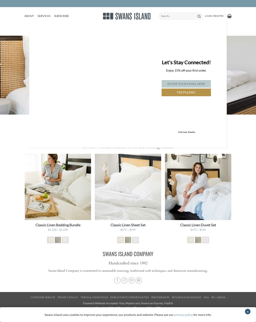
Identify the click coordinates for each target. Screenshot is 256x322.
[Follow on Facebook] (117, 280)
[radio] (50, 240)
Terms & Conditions (94, 297)
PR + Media (218, 297)
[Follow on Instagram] (124, 280)
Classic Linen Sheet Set (128, 225)
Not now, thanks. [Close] (187, 132)
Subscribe (61, 16)
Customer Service (43, 297)
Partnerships (160, 297)
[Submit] (199, 16)
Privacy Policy (68, 297)
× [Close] (248, 311)
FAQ (206, 297)
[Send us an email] (131, 280)
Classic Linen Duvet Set (198, 225)
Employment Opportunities (129, 297)
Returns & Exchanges (186, 297)
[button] (214, 16)
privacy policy (183, 314)
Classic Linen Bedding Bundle (57, 225)
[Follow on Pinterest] (139, 280)
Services (44, 16)
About (29, 16)
